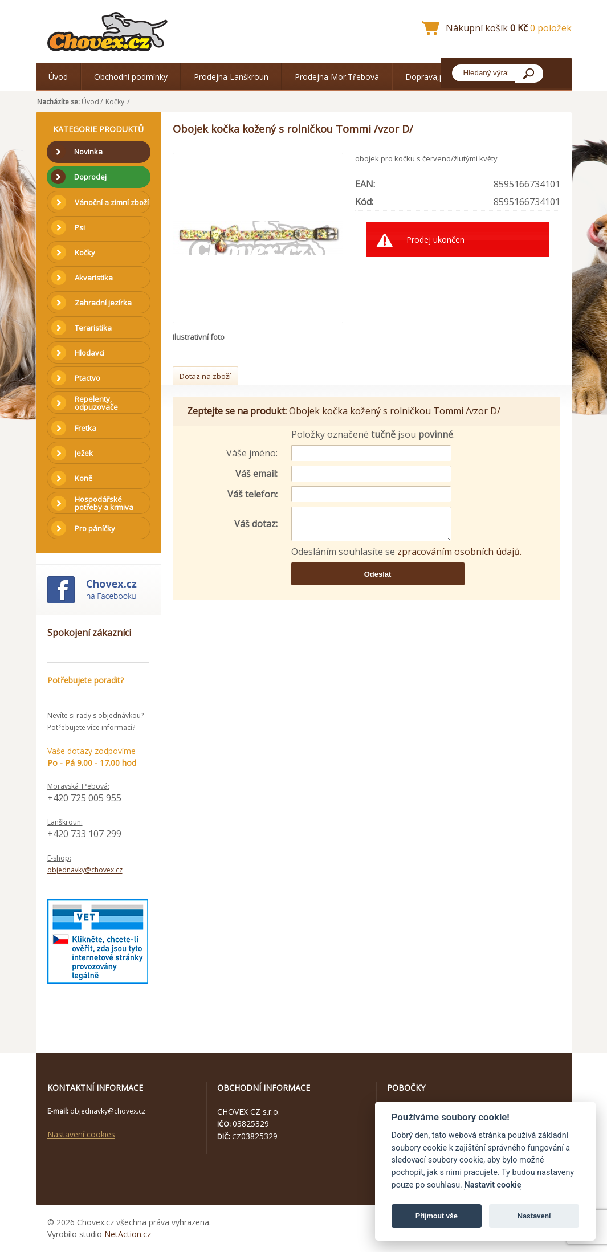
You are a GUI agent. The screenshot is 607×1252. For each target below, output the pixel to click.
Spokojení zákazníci (89, 632)
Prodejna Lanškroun (231, 76)
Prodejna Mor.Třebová (337, 76)
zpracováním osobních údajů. (459, 551)
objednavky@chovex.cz (85, 870)
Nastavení (534, 1216)
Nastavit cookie (492, 1185)
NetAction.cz (127, 1234)
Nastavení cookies (81, 1134)
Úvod (58, 76)
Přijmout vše (436, 1216)
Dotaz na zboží (205, 376)
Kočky (114, 102)
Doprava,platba (433, 76)
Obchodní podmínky (131, 76)
